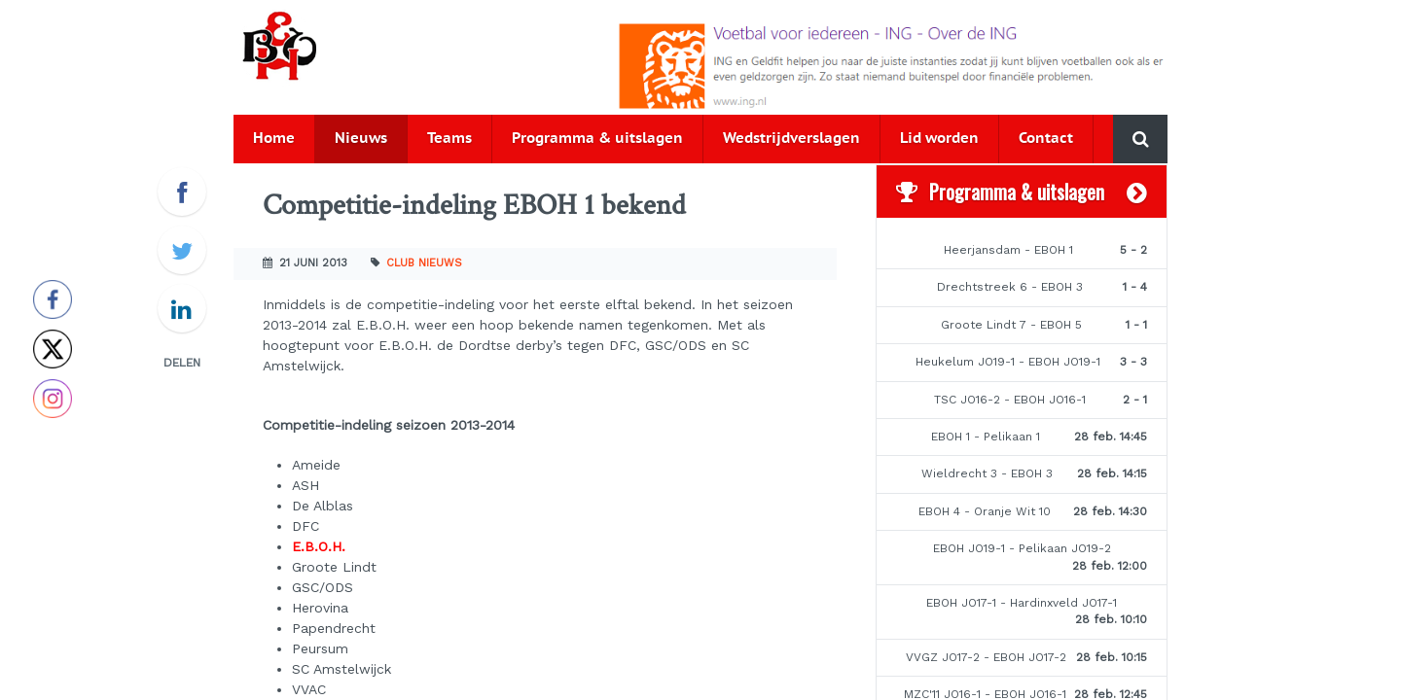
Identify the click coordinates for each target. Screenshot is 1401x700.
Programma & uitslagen (597, 138)
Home (274, 138)
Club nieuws (424, 263)
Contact (1046, 138)
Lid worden (939, 138)
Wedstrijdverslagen (791, 138)
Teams (449, 138)
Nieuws (361, 138)
